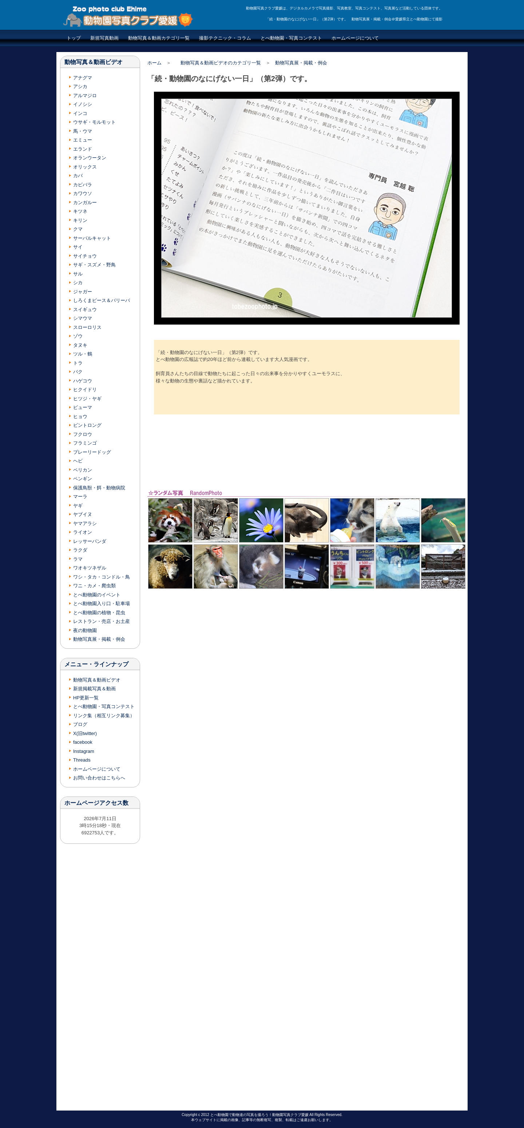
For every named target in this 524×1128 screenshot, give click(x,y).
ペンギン (82, 478)
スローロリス (87, 327)
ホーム (154, 62)
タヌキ (80, 345)
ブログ (80, 724)
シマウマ (82, 318)
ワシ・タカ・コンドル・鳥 (101, 577)
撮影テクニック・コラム (225, 38)
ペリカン (82, 470)
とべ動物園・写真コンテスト (291, 38)
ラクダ (80, 550)
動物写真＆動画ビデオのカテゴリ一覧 (220, 62)
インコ (80, 113)
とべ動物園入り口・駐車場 (101, 603)
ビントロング (87, 425)
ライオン (82, 532)
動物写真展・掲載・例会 (301, 62)
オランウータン (89, 157)
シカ (78, 282)
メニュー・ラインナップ (96, 664)
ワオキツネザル (89, 568)
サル (78, 274)
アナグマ (82, 77)
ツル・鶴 (82, 354)
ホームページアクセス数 (96, 803)
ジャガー (82, 291)
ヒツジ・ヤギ (87, 398)
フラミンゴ (85, 443)
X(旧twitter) (85, 733)
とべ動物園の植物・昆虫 (99, 612)
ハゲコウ (82, 381)
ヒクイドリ (85, 389)
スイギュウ (85, 309)
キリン (80, 220)
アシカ (80, 86)
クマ (78, 229)
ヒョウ (80, 416)
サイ (78, 247)
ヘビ (78, 461)
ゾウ (78, 336)
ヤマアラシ (85, 523)
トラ (78, 363)
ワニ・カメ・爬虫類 (94, 585)
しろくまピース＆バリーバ (101, 300)
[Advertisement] (306, 451)
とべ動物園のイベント (96, 594)
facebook (82, 742)
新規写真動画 (104, 38)
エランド (82, 149)
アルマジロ (85, 95)
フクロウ (82, 434)
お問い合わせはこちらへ (99, 778)
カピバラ (82, 184)
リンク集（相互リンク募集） (104, 715)
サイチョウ (85, 256)
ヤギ (78, 505)
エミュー (82, 140)
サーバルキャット (92, 238)
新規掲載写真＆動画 (94, 688)
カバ (78, 175)
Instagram (83, 751)
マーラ (80, 496)
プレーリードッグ (92, 452)
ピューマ (82, 407)
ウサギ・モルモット (94, 122)
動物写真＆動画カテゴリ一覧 (159, 38)
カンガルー (85, 202)
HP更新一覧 (86, 697)
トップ (74, 38)
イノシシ (82, 104)
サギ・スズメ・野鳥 (94, 264)
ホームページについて (355, 38)
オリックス (85, 167)
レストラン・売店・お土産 (101, 621)
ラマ (78, 559)
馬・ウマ (82, 131)
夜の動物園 (85, 630)
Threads (82, 760)
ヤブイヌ (82, 514)
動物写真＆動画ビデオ (93, 62)
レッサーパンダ (89, 541)
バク (78, 371)
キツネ (80, 211)
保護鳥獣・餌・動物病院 (99, 487)
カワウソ (82, 193)
